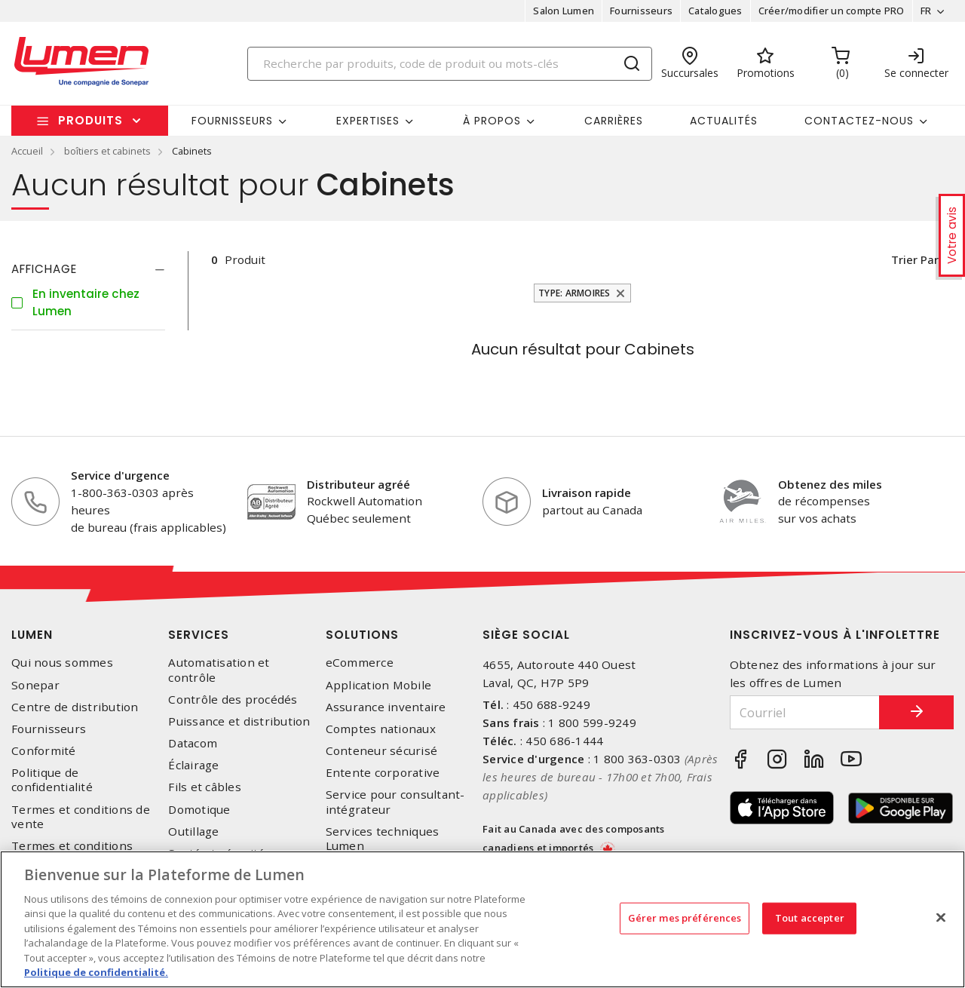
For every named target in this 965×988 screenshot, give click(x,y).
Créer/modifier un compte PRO (831, 10)
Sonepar (35, 685)
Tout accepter (809, 918)
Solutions (362, 635)
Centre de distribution (75, 707)
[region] (482, 919)
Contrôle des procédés (232, 699)
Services (198, 635)
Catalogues (715, 10)
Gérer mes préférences (685, 918)
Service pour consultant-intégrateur (395, 801)
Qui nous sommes (62, 662)
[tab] (88, 269)
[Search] (450, 64)
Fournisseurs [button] (232, 120)
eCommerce (360, 662)
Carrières (613, 120)
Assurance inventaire (386, 707)
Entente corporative (383, 773)
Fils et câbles (204, 787)
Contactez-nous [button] (859, 120)
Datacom (192, 743)
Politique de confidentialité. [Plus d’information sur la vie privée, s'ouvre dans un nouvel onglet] (96, 972)
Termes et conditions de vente (80, 816)
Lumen (32, 635)
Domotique (199, 809)
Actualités (724, 120)
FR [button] (925, 10)
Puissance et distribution (239, 721)
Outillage (193, 831)
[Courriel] (805, 712)
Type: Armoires (574, 293)
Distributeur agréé (358, 484)
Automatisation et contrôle (218, 669)
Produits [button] (90, 120)
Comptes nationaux (381, 729)
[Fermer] (940, 917)
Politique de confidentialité (52, 780)
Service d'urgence (120, 475)
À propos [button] (492, 120)
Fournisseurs (641, 10)
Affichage (44, 269)
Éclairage (193, 765)
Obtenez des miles (830, 484)
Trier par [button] (914, 259)
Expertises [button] (368, 120)
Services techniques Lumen (383, 838)
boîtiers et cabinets (107, 151)
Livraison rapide (586, 492)
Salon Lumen (563, 10)
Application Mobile (379, 685)
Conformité (43, 751)
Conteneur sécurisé (382, 751)
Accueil (27, 151)
